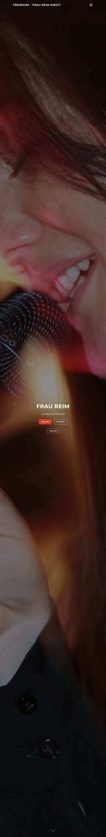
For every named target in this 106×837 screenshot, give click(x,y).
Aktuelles (45, 422)
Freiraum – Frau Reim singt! (37, 4)
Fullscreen (53, 431)
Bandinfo (61, 422)
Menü (91, 5)
